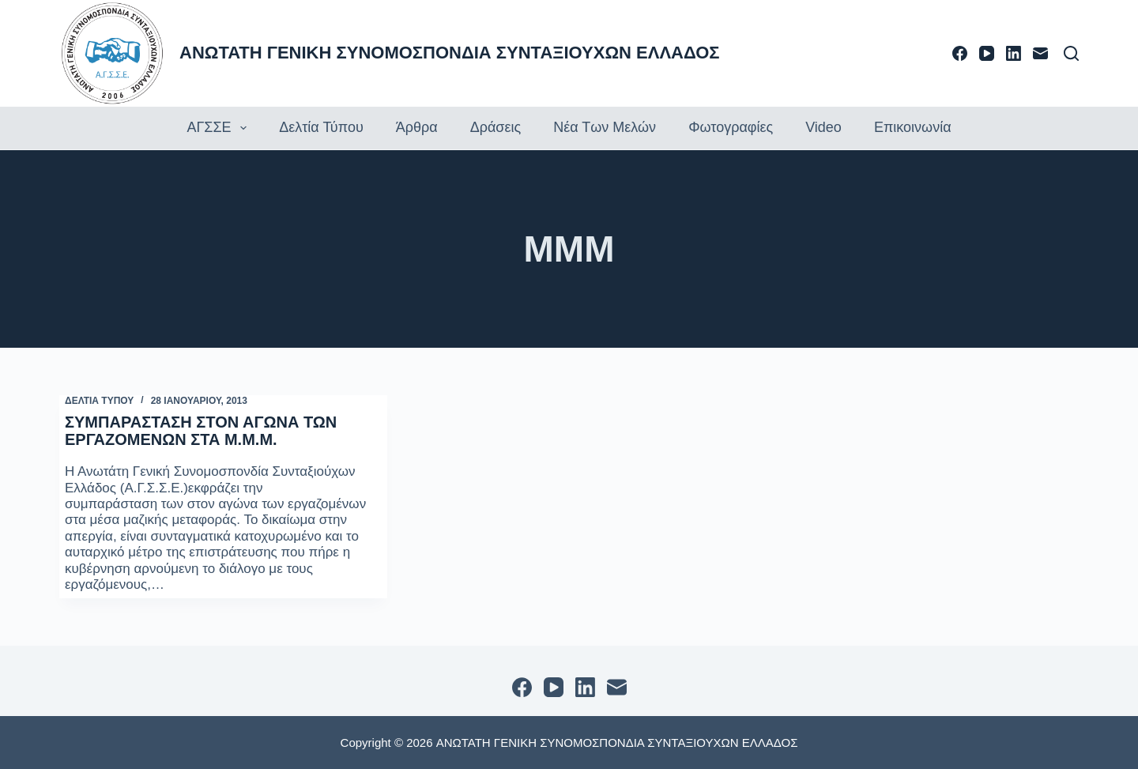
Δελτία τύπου (321, 127)
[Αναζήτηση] (1071, 53)
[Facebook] (959, 53)
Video (823, 127)
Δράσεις (495, 127)
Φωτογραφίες (730, 127)
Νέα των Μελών (604, 127)
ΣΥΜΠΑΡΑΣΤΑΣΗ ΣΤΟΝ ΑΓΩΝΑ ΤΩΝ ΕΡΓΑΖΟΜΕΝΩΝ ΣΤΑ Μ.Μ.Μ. (201, 430)
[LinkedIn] (1013, 53)
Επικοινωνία (912, 127)
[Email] (1040, 53)
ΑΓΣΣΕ (219, 128)
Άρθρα (417, 127)
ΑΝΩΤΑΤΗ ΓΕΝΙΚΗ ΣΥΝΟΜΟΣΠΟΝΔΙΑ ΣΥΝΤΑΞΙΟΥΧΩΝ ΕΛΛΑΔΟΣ (449, 52)
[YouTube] (986, 53)
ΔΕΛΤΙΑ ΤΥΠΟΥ (99, 400)
